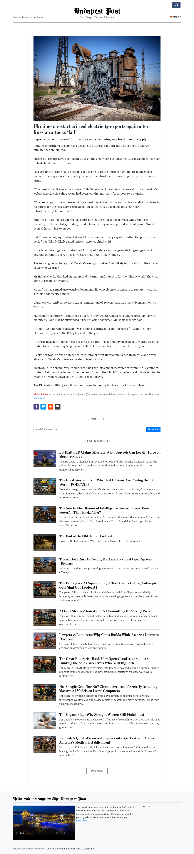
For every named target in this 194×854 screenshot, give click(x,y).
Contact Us (52, 848)
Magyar (175, 17)
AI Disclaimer (87, 848)
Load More (97, 771)
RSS (146, 806)
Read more (39, 398)
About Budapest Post (69, 848)
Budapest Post (97, 10)
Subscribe (153, 429)
